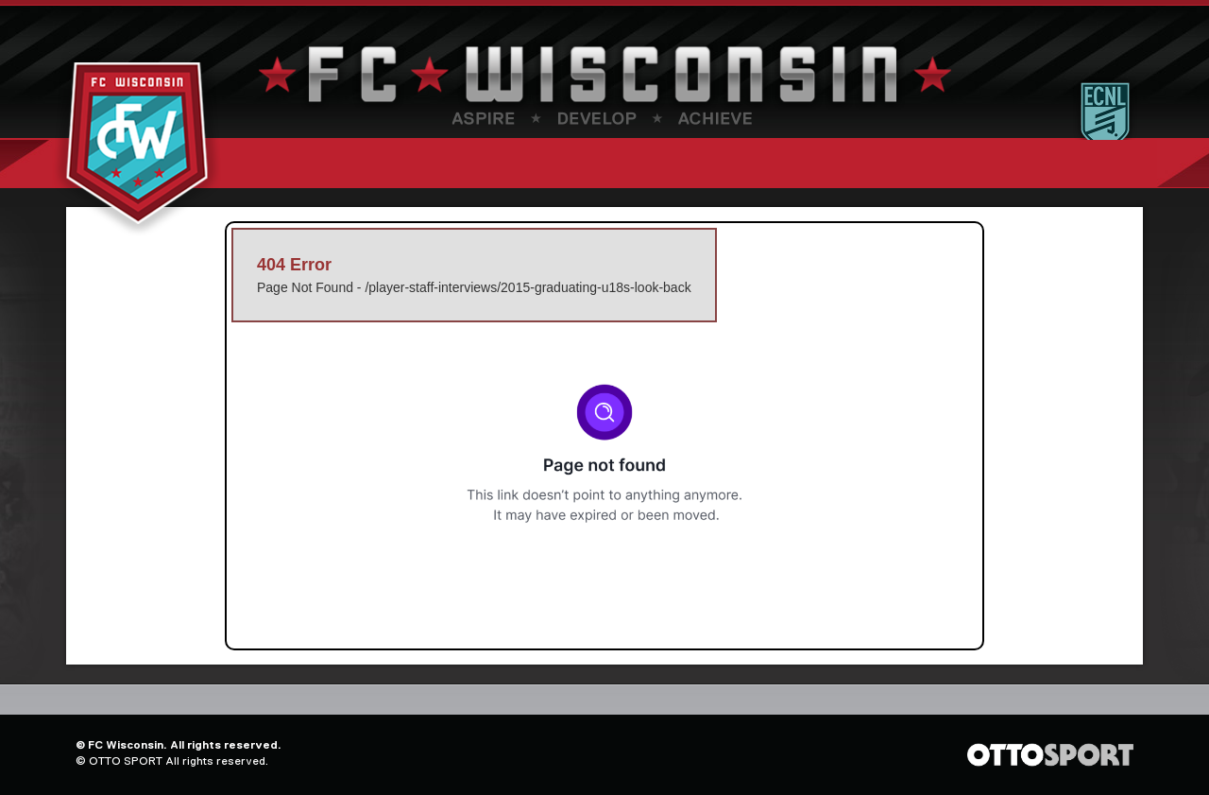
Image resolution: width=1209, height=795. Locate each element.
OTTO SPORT (125, 761)
